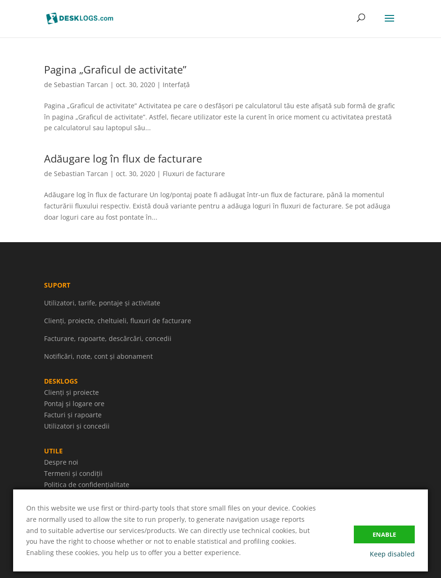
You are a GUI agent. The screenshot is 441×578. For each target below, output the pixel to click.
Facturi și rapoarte (73, 414)
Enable (384, 534)
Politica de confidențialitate (86, 484)
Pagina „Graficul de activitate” (115, 69)
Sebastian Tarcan (81, 84)
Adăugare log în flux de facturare (123, 158)
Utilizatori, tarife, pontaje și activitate (102, 302)
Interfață (176, 84)
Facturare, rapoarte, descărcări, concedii (108, 338)
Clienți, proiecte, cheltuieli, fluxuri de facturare (117, 320)
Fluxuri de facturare (194, 173)
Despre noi (61, 462)
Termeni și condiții (73, 473)
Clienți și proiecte (71, 392)
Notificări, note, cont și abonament (98, 356)
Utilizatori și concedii (77, 426)
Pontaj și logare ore (74, 403)
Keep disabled (392, 553)
